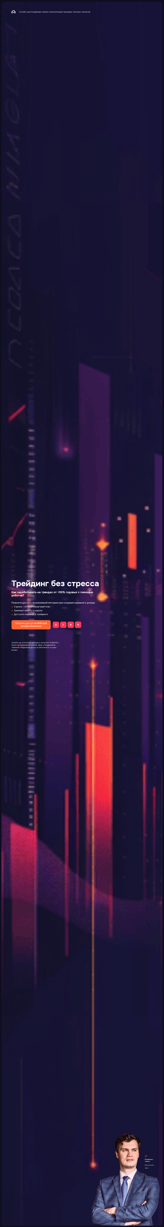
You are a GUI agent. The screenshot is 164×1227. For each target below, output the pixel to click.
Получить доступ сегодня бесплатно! (31, 625)
